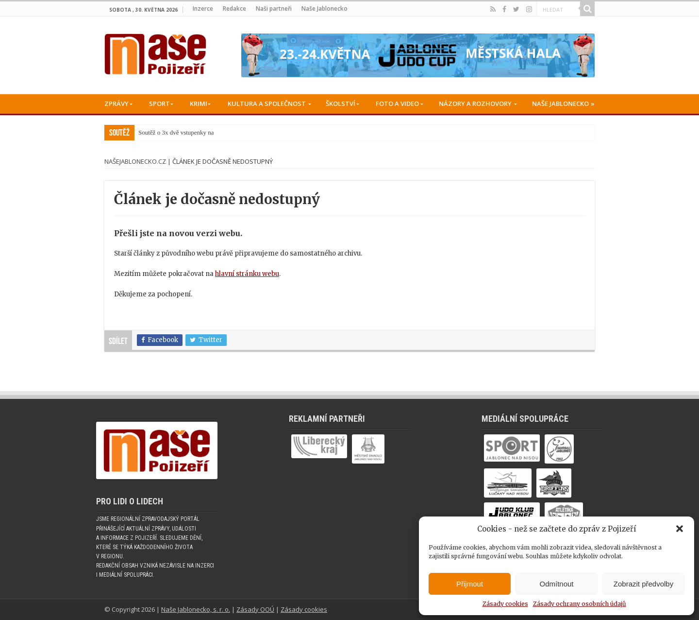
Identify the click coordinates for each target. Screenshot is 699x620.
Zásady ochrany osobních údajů (579, 603)
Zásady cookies (505, 603)
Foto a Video (397, 103)
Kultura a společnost (267, 103)
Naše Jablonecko (324, 8)
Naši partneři (274, 8)
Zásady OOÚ (255, 609)
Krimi (198, 103)
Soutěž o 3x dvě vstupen (169, 132)
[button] (679, 529)
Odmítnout (556, 584)
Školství (340, 103)
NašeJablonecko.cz (135, 161)
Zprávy (116, 103)
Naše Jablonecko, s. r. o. (195, 609)
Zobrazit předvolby (643, 584)
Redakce (234, 8)
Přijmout (469, 584)
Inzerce (203, 8)
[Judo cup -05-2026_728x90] (418, 55)
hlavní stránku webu (247, 274)
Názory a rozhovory (475, 103)
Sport (159, 103)
